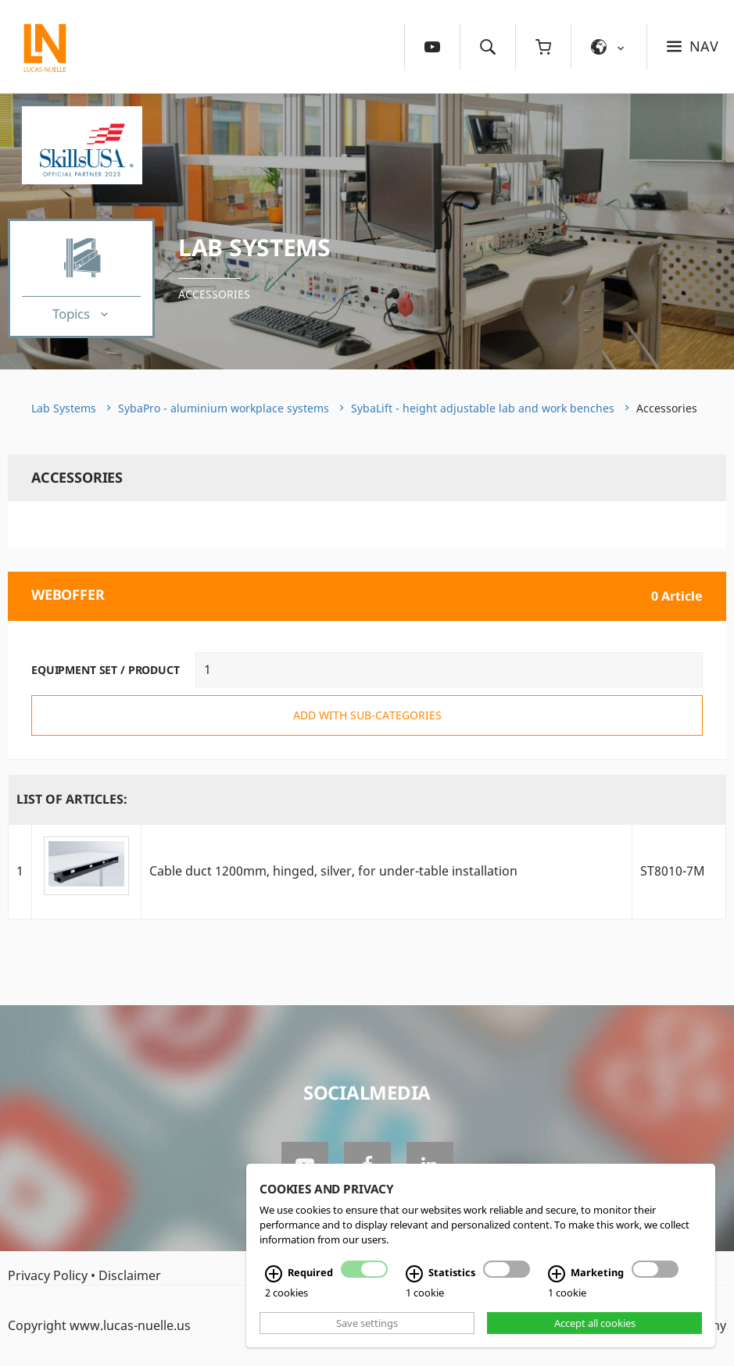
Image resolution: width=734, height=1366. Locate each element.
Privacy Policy (48, 1275)
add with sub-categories (367, 715)
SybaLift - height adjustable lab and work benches (482, 408)
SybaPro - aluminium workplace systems (223, 408)
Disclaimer (129, 1275)
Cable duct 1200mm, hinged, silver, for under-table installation (333, 870)
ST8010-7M (672, 870)
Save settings (367, 1323)
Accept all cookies (595, 1323)
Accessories (214, 294)
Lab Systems (254, 247)
